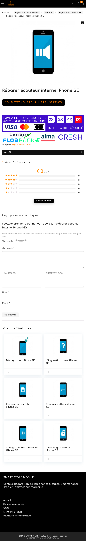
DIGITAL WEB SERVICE (49, 537)
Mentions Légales (13, 511)
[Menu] (3, 4)
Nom (5, 292)
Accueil (6, 13)
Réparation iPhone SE (70, 13)
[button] (82, 22)
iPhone (48, 13)
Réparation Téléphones (27, 13)
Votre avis (8, 248)
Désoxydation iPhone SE (20, 360)
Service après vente (14, 503)
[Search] (72, 4)
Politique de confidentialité (17, 515)
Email (6, 303)
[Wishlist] (83, 3)
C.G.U (6, 507)
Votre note (7, 241)
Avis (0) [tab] (7, 152)
